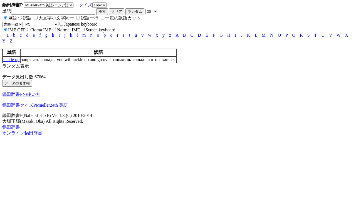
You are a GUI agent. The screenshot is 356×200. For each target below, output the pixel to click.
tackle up (11, 59)
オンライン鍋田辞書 (22, 133)
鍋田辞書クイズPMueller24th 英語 (35, 105)
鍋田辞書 (11, 127)
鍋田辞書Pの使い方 (21, 94)
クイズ (85, 4)
